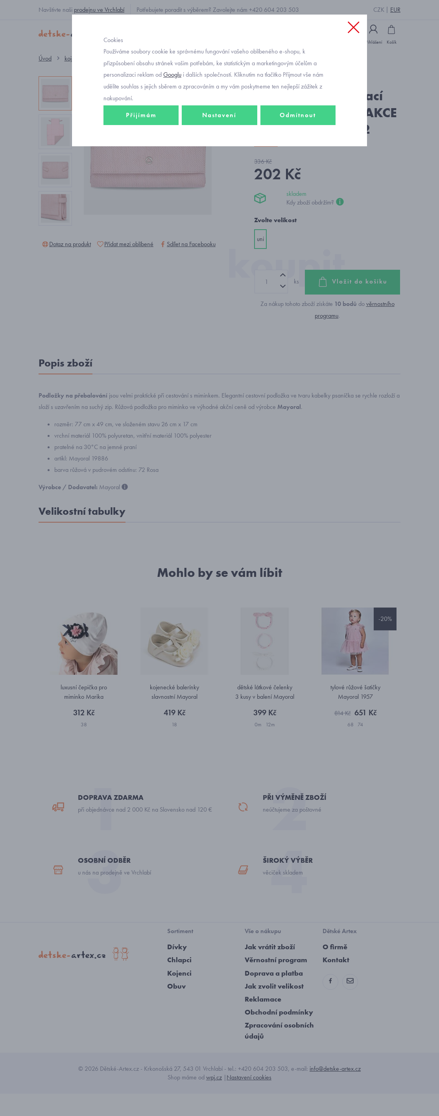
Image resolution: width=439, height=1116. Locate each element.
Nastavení (219, 140)
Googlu (172, 100)
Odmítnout (298, 140)
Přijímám (141, 140)
